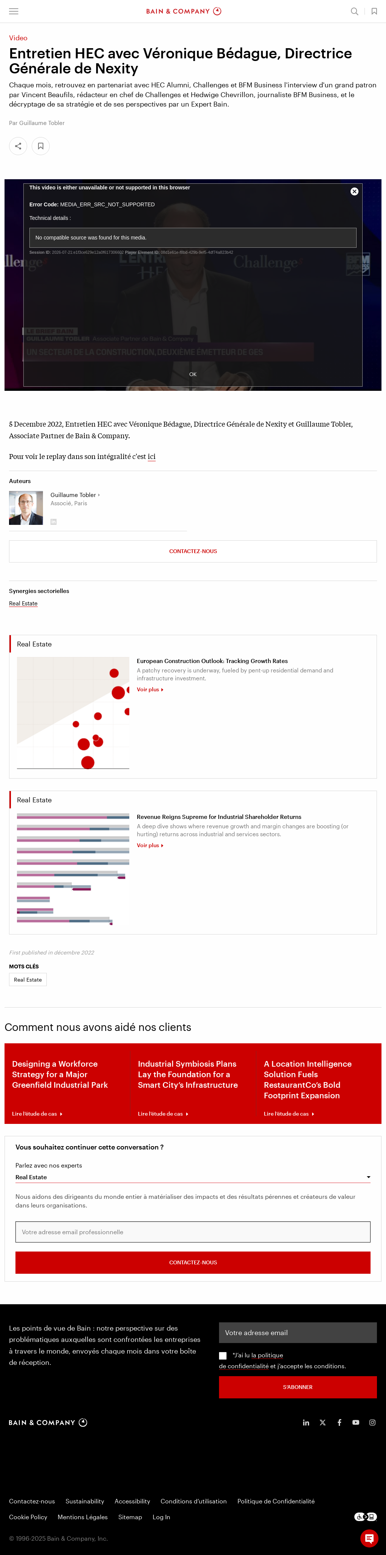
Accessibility (132, 1500)
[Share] (18, 146)
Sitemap (130, 1516)
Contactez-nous (193, 551)
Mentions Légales (83, 1516)
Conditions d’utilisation (194, 1500)
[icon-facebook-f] (339, 1422)
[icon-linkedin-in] (306, 1422)
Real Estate (23, 603)
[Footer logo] (365, 1516)
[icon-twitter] (322, 1422)
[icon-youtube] (355, 1422)
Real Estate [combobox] (31, 1176)
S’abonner (297, 1386)
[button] (13, 11)
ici (152, 456)
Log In (161, 1516)
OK (193, 374)
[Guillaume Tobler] (26, 508)
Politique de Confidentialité (276, 1500)
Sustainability (85, 1500)
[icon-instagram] (372, 1422)
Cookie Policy (28, 1516)
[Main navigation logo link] (184, 11)
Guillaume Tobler (73, 494)
